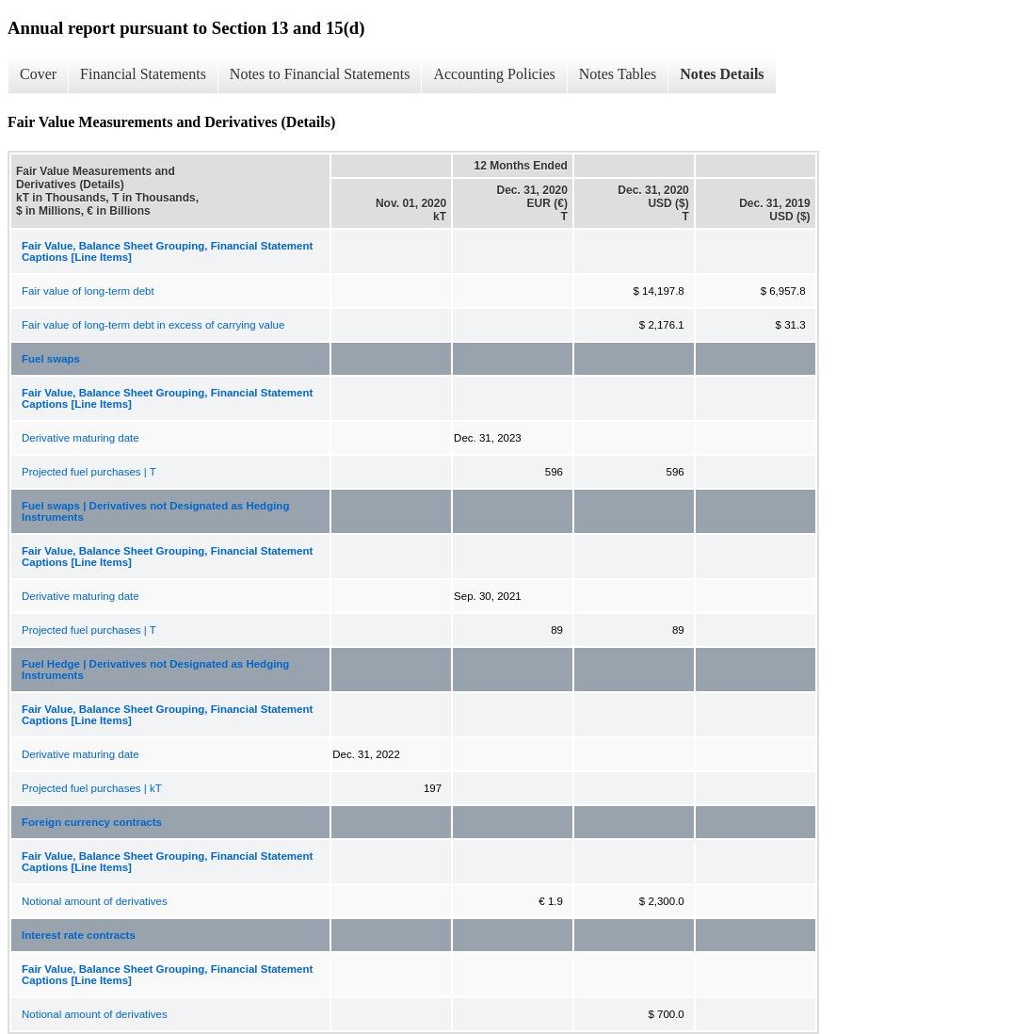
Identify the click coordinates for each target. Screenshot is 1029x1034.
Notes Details (722, 74)
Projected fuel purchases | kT (92, 788)
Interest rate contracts (79, 935)
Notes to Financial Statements (320, 74)
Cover (38, 74)
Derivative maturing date (80, 438)
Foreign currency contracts (92, 822)
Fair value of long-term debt (88, 291)
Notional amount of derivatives (95, 901)
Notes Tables (618, 74)
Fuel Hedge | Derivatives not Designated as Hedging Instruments (155, 669)
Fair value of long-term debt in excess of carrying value (153, 325)
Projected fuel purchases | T (89, 471)
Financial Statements (143, 74)
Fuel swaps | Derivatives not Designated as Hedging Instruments (155, 511)
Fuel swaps (51, 358)
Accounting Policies (494, 74)
